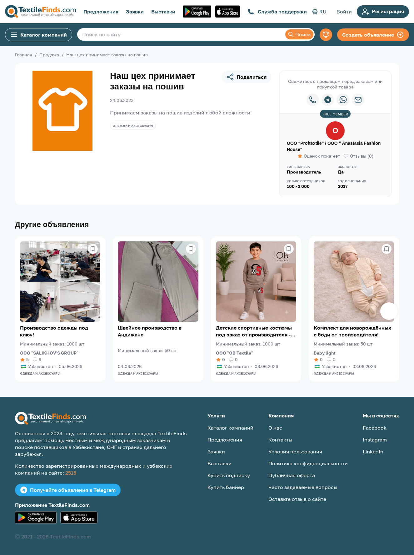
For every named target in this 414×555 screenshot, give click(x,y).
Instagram (375, 439)
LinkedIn (373, 451)
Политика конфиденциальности (308, 463)
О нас (275, 428)
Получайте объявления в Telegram (68, 490)
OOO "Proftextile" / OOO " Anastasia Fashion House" (334, 146)
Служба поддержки (277, 11)
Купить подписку (228, 475)
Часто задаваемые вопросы (302, 487)
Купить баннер (225, 487)
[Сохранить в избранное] (93, 249)
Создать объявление (373, 34)
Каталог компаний (38, 34)
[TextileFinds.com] (40, 11)
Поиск (299, 34)
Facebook (375, 428)
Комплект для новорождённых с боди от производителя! (352, 331)
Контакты (280, 439)
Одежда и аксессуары (133, 126)
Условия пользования (295, 451)
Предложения (100, 11)
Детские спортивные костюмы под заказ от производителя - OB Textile (254, 331)
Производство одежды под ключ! (54, 331)
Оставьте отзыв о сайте (297, 499)
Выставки (163, 11)
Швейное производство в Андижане (150, 331)
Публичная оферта (291, 475)
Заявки (135, 11)
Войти (344, 11)
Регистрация (383, 11)
